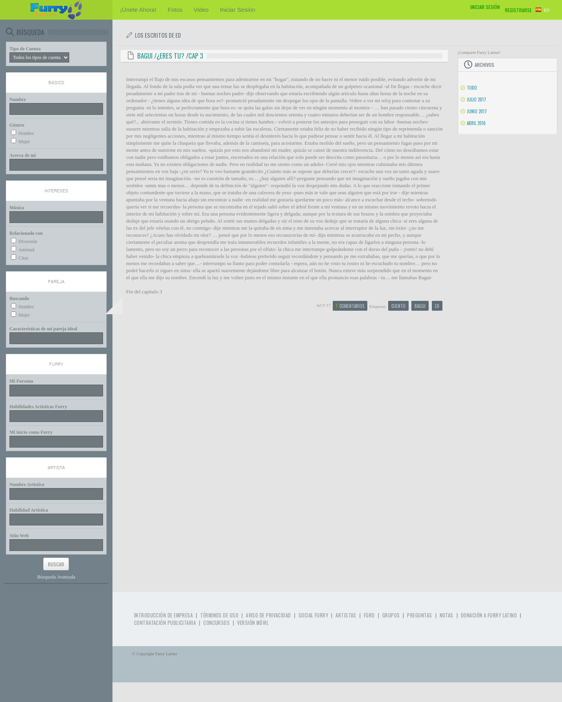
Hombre (26, 133)
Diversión (27, 241)
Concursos (216, 622)
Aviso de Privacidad (268, 615)
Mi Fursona (21, 381)
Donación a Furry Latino (489, 615)
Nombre (17, 99)
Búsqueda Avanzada (56, 577)
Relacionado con (25, 233)
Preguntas (419, 615)
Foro (369, 615)
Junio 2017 (477, 111)
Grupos (391, 615)
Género (16, 125)
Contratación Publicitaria (165, 622)
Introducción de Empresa (163, 615)
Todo (472, 88)
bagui (420, 306)
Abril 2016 (476, 123)
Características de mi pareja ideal (43, 329)
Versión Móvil (253, 622)
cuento (398, 306)
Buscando (19, 298)
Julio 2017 (476, 99)
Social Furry (313, 615)
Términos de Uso (219, 615)
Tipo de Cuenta (25, 49)
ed (437, 306)
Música (16, 207)
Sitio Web (19, 535)
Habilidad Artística (28, 510)
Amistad (26, 249)
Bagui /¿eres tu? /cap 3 (170, 56)
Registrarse (518, 10)
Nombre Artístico (26, 484)
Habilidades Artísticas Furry (38, 406)
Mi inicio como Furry (31, 432)
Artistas (345, 615)
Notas (446, 615)
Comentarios (350, 306)
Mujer (24, 141)
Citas (23, 258)
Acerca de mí (22, 155)
